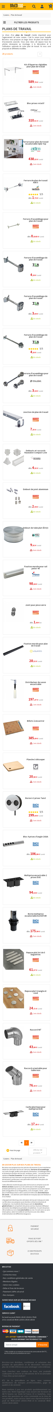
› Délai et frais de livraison (13, 1288)
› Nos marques (8, 1295)
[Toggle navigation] (3, 6)
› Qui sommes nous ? (11, 1271)
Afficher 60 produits (37, 1151)
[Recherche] (34, 6)
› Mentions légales (10, 1281)
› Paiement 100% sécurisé (13, 1291)
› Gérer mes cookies (10, 1285)
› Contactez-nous (9, 1274)
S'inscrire (42, 1344)
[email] (20, 1344)
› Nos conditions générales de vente (17, 1278)
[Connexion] (42, 6)
